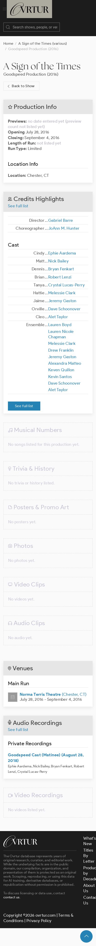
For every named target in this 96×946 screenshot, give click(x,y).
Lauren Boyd (59, 320)
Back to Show (20, 81)
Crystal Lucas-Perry (66, 280)
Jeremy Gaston (62, 296)
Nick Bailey (58, 256)
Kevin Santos (60, 372)
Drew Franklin (61, 345)
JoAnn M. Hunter (63, 223)
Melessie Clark (61, 288)
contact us (11, 893)
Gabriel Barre (60, 215)
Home (8, 39)
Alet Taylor (58, 312)
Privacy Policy (39, 916)
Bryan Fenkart (61, 264)
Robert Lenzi (59, 272)
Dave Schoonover (64, 304)
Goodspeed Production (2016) (31, 69)
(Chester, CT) (53, 689)
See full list (18, 201)
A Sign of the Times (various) (42, 39)
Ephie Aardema (62, 248)
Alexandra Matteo (64, 358)
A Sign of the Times (42, 62)
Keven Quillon (61, 365)
